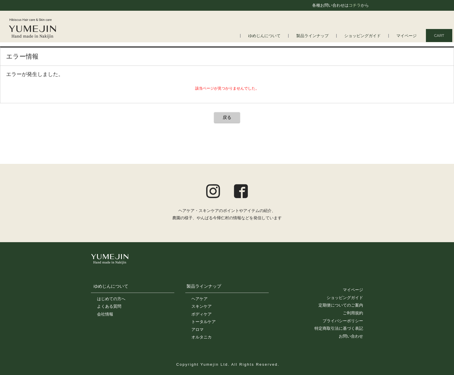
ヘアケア (199, 298)
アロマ (197, 329)
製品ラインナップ (318, 36)
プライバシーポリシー (343, 320)
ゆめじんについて (272, 36)
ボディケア (201, 314)
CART (439, 35)
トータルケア (203, 321)
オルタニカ (201, 337)
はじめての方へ (111, 298)
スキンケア (201, 306)
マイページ (407, 36)
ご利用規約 (353, 313)
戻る (227, 117)
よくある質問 (109, 306)
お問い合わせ (351, 336)
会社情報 (105, 314)
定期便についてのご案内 (340, 305)
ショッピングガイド (365, 36)
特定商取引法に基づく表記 (338, 328)
